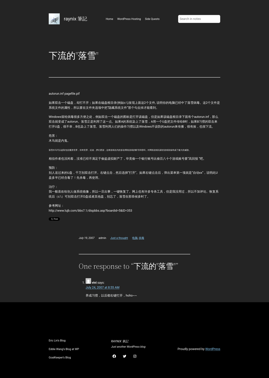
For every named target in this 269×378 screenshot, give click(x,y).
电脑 (135, 238)
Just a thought (119, 238)
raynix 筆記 (75, 19)
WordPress (212, 349)
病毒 (141, 238)
